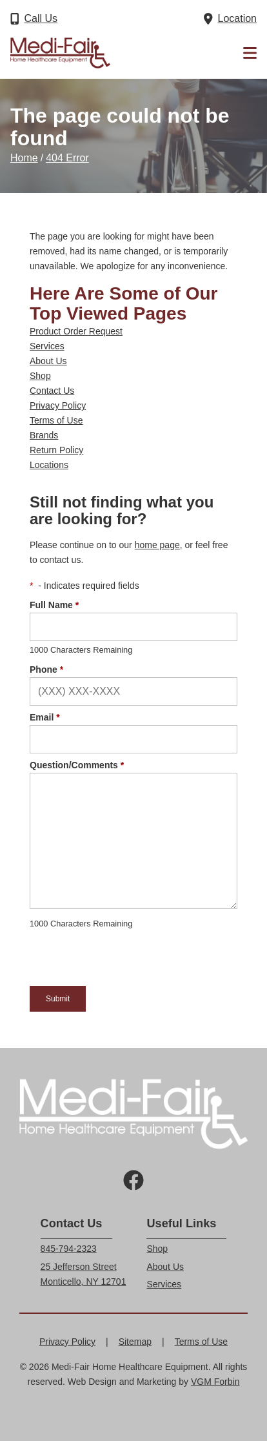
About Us (48, 361)
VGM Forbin (215, 1381)
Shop (40, 376)
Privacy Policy (58, 405)
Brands (44, 435)
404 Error (67, 157)
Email (45, 717)
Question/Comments (77, 765)
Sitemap (135, 1341)
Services (47, 346)
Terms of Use (56, 420)
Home (24, 157)
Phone (46, 669)
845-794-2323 (69, 1248)
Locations (49, 465)
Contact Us (52, 390)
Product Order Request (76, 331)
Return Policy (56, 450)
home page (157, 545)
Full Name (54, 605)
